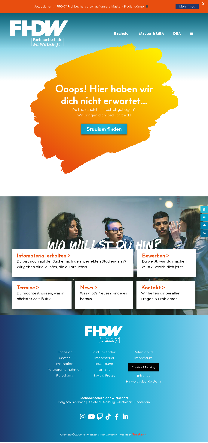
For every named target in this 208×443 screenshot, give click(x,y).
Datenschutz (143, 352)
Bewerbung (104, 364)
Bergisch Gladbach (71, 402)
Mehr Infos (187, 6)
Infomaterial (104, 358)
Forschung (64, 375)
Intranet (143, 376)
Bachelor (64, 352)
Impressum (143, 358)
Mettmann (124, 402)
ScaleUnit (140, 435)
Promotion (64, 364)
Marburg (109, 402)
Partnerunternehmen (64, 370)
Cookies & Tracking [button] (143, 367)
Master (64, 358)
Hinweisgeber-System (143, 381)
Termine (104, 370)
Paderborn (142, 402)
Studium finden (104, 352)
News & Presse (104, 375)
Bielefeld (94, 402)
